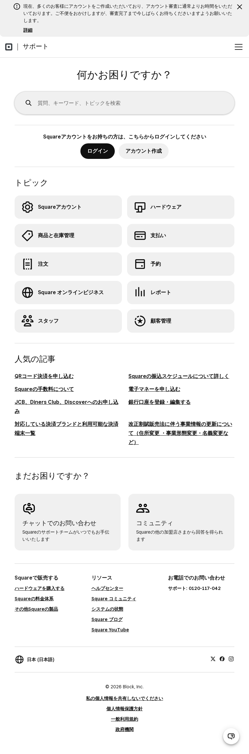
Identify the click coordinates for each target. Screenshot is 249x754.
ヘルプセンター (107, 588)
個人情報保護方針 (124, 708)
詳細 (27, 30)
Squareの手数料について (44, 389)
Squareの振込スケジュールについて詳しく (178, 376)
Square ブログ (107, 619)
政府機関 (124, 729)
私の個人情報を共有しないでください (124, 698)
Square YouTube (110, 629)
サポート (36, 46)
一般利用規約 (124, 719)
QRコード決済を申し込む (44, 376)
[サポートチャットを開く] (231, 736)
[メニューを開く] (238, 47)
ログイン (97, 151)
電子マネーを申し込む (154, 389)
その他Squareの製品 (36, 609)
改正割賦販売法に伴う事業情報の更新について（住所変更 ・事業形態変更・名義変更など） (180, 433)
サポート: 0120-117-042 (194, 588)
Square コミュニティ (113, 598)
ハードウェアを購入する (40, 588)
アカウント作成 (143, 151)
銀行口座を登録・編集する (159, 402)
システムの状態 (107, 609)
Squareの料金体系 (34, 598)
